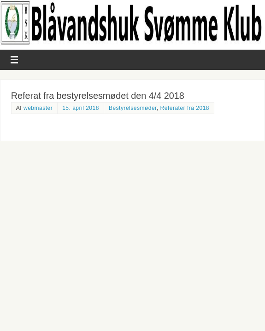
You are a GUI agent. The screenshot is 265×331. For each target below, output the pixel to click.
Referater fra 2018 (184, 108)
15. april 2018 (80, 108)
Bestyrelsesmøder (133, 108)
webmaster (38, 108)
